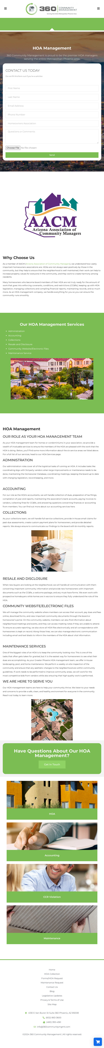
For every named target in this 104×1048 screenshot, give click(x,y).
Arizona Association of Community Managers (48, 264)
